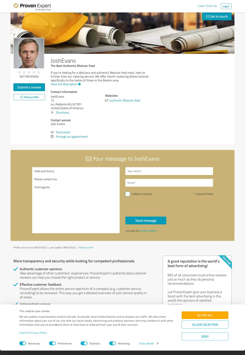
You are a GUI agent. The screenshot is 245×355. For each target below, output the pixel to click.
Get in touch (217, 16)
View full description (65, 84)
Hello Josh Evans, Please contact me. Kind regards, (76, 200)
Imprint (23, 337)
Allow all (205, 319)
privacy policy (148, 231)
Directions (62, 112)
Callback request (142, 194)
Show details (146, 348)
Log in (226, 6)
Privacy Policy (38, 337)
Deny (205, 341)
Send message (145, 220)
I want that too (207, 6)
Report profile (86, 247)
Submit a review (29, 87)
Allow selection (205, 329)
